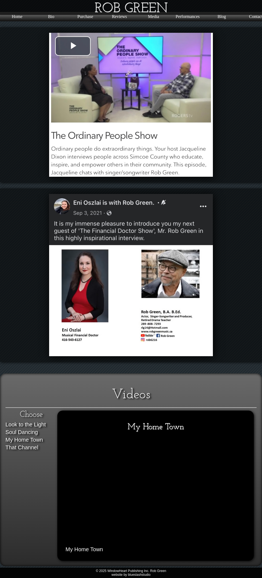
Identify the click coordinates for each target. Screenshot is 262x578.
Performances (188, 16)
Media (153, 16)
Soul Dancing (21, 432)
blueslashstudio (139, 575)
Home (17, 16)
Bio (51, 16)
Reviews (119, 16)
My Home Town (24, 440)
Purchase (85, 16)
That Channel (21, 447)
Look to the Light (25, 424)
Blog (222, 16)
